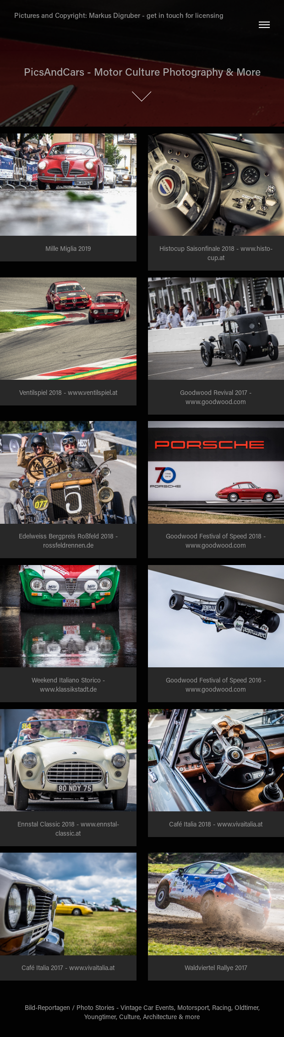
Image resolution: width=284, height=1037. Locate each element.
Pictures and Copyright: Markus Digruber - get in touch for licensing (119, 15)
